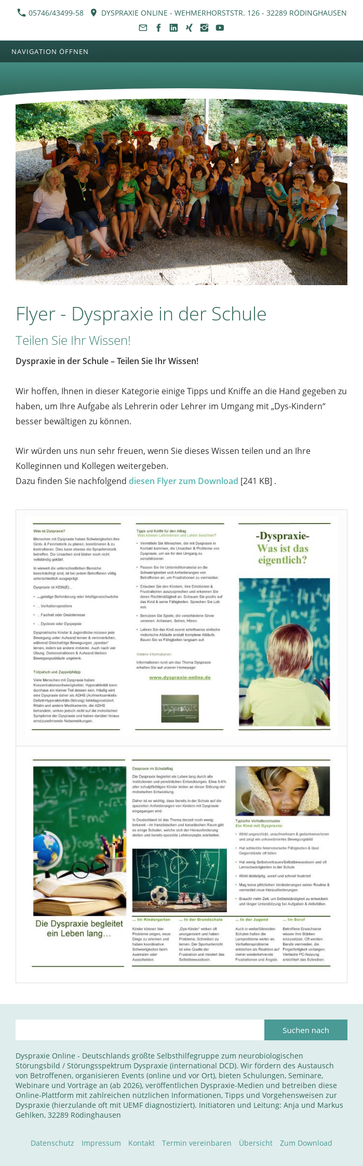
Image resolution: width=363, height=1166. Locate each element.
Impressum (101, 1143)
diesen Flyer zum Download (183, 481)
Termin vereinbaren (197, 1143)
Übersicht (256, 1143)
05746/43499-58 (50, 13)
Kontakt (141, 1143)
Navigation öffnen (50, 51)
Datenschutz (52, 1143)
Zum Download (306, 1143)
